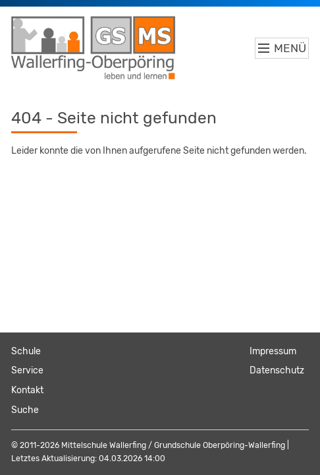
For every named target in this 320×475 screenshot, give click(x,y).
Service (27, 370)
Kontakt (27, 390)
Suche (25, 410)
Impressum (273, 351)
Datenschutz (277, 370)
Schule (26, 351)
